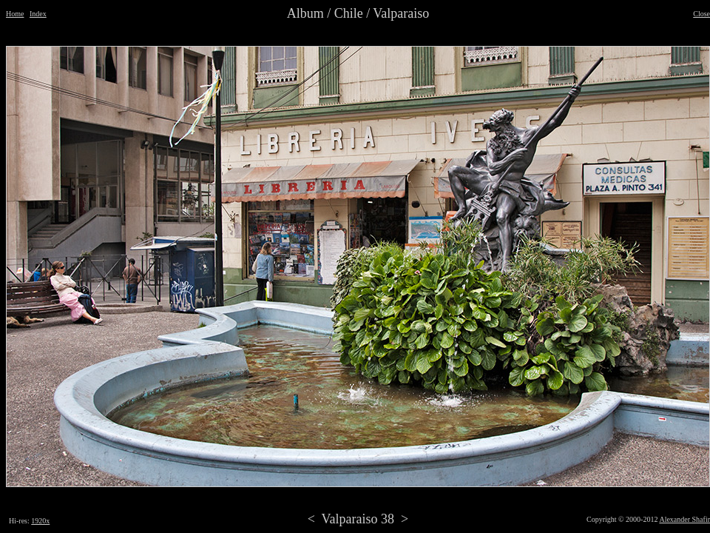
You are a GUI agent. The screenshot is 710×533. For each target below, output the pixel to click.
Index (38, 14)
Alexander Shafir (684, 519)
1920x (40, 521)
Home (15, 14)
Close (701, 14)
